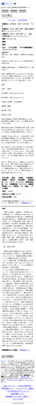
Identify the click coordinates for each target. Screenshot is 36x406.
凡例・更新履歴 (7, 356)
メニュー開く (6, 15)
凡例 (27, 377)
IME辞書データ (17, 394)
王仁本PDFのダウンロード (18, 391)
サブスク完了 (18, 399)
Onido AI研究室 (22, 20)
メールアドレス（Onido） (15, 380)
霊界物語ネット (26, 203)
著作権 (23, 377)
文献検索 (5, 11)
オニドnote (12, 20)
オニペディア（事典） (25, 388)
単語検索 (22, 11)
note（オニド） (9, 386)
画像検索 (14, 11)
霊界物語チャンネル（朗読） (17, 396)
